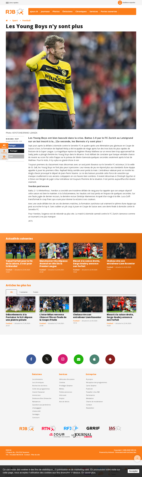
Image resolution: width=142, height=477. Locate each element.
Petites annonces (65, 392)
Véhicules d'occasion (66, 379)
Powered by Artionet (106, 452)
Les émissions (37, 379)
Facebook (31, 359)
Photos (56, 11)
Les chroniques (38, 382)
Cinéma (62, 382)
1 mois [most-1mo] (35, 292)
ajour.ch (34, 11)
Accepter (133, 471)
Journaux (45, 11)
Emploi (61, 398)
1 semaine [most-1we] (23, 292)
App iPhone (94, 359)
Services (94, 11)
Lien (10, 156)
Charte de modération (94, 401)
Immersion (36, 395)
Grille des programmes (41, 389)
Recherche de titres (39, 385)
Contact (89, 405)
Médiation (90, 398)
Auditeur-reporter (126, 3)
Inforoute (62, 395)
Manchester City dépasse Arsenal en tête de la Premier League (54, 263)
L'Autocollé (36, 411)
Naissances (36, 401)
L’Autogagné (36, 408)
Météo (61, 389)
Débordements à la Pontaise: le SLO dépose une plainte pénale (19, 317)
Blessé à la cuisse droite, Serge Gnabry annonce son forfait (86, 263)
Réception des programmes (96, 382)
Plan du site (35, 455)
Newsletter (90, 408)
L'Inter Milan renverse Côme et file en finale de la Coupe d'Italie (53, 317)
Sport (15, 20)
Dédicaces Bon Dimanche (41, 398)
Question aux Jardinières (41, 405)
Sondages (35, 414)
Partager (11, 146)
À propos (89, 379)
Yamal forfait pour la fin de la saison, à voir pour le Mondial (19, 263)
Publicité (89, 389)
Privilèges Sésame (66, 385)
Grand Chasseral (38, 392)
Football (26, 20)
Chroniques (81, 11)
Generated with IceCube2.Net (125, 452)
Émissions (68, 11)
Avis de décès (64, 401)
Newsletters (78, 359)
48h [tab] (11, 292)
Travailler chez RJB (93, 392)
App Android (110, 359)
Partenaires (90, 395)
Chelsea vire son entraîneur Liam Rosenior (121, 262)
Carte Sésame (91, 385)
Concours (35, 417)
